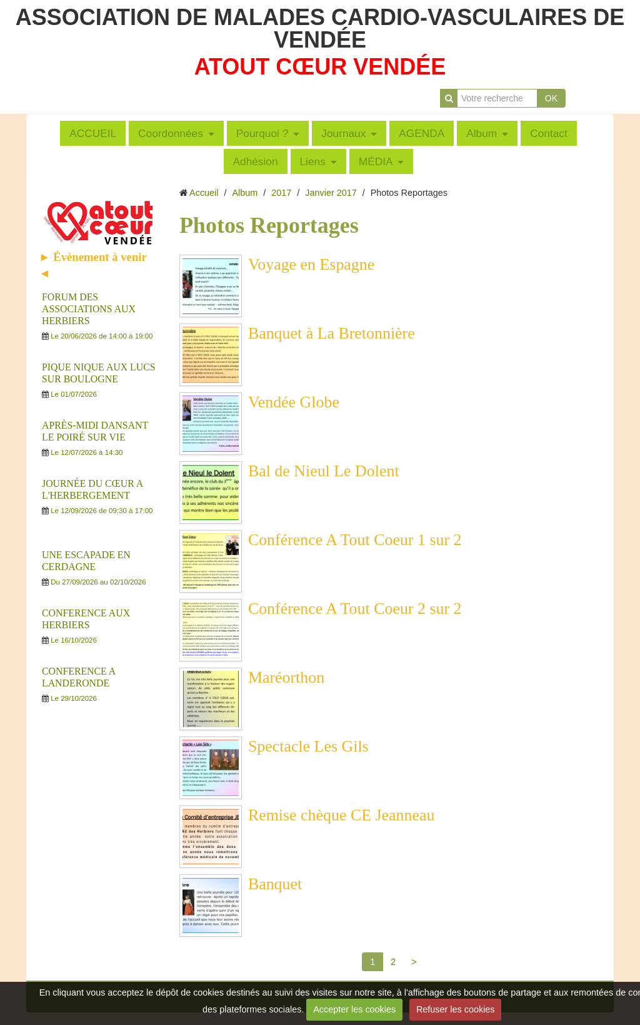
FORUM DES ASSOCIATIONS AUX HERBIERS (89, 309)
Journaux (343, 133)
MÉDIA (376, 161)
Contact (549, 133)
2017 (281, 193)
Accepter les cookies (354, 1009)
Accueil (203, 193)
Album (481, 133)
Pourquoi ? (262, 133)
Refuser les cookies (455, 1009)
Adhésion (255, 161)
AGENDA (421, 133)
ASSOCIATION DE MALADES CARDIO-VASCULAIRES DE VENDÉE (320, 28)
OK (551, 98)
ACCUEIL (92, 133)
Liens (313, 161)
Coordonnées (170, 133)
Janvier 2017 (330, 193)
